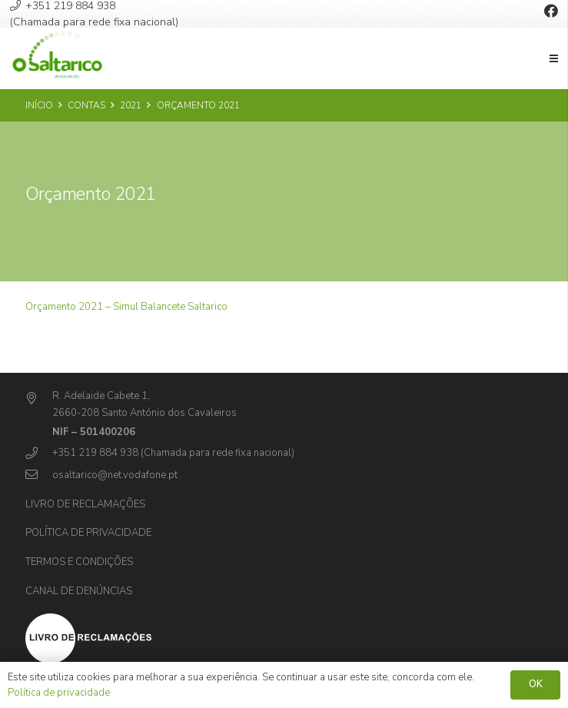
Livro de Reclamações (85, 504)
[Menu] (554, 58)
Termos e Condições (79, 562)
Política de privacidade (88, 533)
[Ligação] (57, 58)
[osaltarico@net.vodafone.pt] (38, 475)
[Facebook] (551, 11)
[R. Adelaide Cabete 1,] (38, 399)
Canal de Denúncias (78, 591)
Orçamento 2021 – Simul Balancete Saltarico (126, 307)
